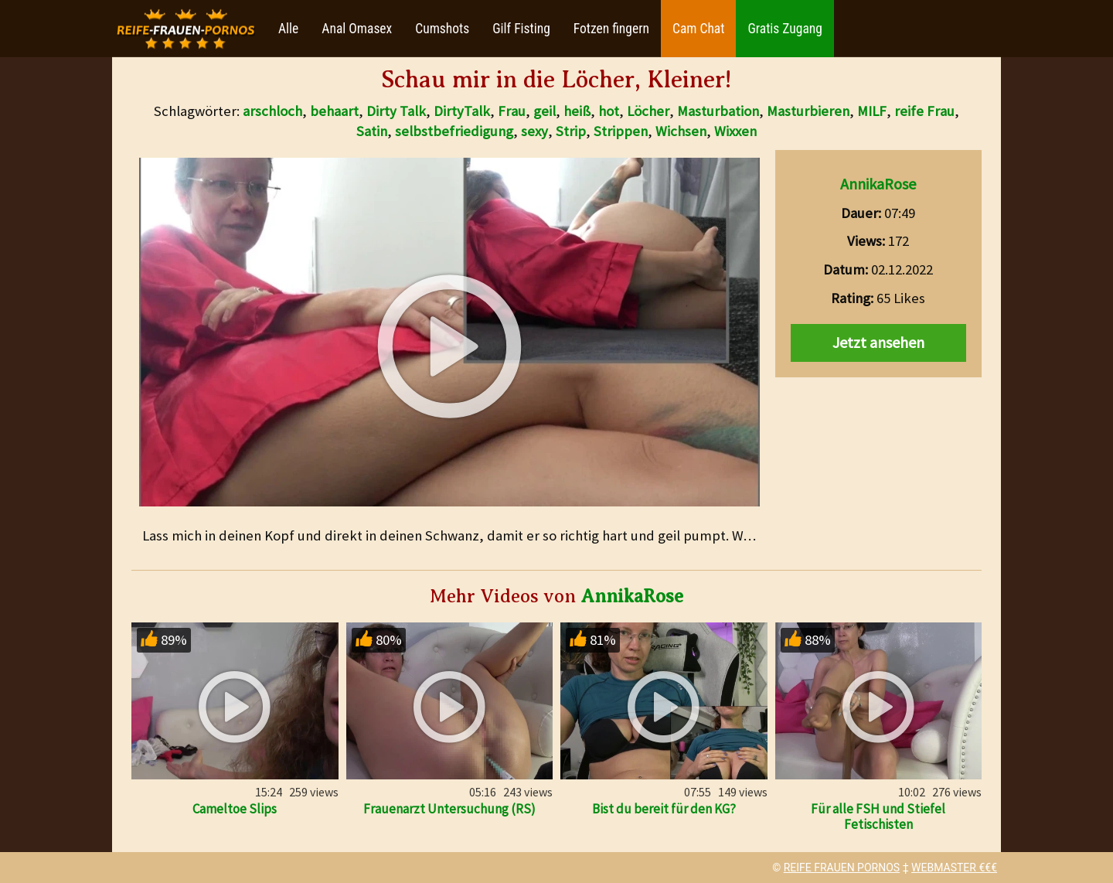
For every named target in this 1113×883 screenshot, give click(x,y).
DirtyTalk (462, 111)
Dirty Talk (396, 111)
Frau (512, 111)
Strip (571, 131)
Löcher (648, 111)
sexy (534, 131)
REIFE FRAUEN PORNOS (842, 867)
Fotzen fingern (611, 28)
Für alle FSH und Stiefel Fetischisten (878, 816)
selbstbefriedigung (454, 131)
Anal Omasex (357, 28)
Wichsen (680, 131)
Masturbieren (808, 111)
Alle (288, 28)
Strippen (621, 131)
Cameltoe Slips (234, 808)
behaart (334, 111)
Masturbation (718, 111)
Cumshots (442, 28)
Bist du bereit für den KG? (664, 808)
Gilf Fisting (521, 28)
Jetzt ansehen (878, 342)
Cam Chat (698, 28)
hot (608, 111)
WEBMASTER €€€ (954, 867)
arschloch (272, 111)
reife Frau (924, 111)
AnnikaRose (878, 183)
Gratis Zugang (784, 28)
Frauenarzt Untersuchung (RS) (449, 808)
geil (544, 111)
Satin (371, 131)
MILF (872, 111)
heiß (577, 111)
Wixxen (735, 131)
